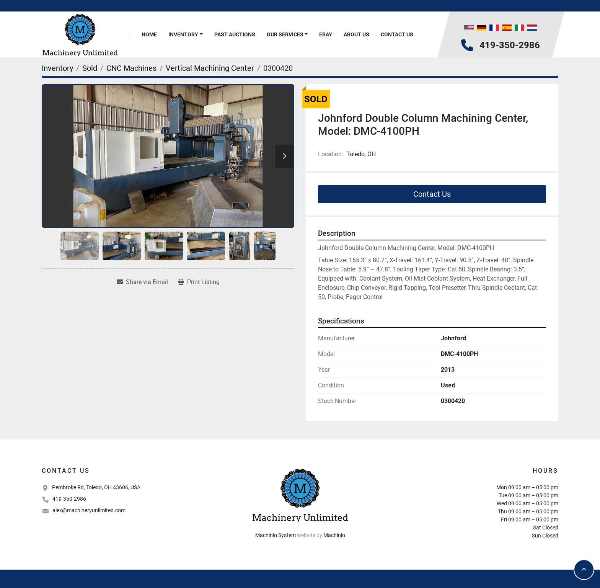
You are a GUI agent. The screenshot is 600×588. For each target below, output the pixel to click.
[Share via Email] (142, 282)
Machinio (334, 535)
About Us (356, 34)
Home (149, 34)
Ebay (325, 34)
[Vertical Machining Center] (210, 68)
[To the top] (584, 569)
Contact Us (397, 34)
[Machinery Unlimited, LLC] (300, 494)
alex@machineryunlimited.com (89, 510)
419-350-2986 (509, 45)
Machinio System (275, 535)
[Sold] (89, 68)
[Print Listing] (199, 282)
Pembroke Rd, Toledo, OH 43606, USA (96, 487)
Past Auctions (234, 34)
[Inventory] (57, 68)
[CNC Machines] (131, 68)
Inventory (183, 34)
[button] (185, 35)
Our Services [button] (285, 34)
